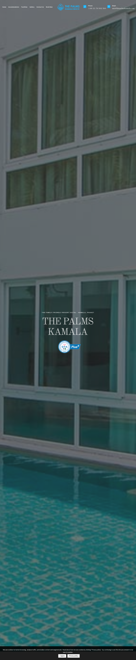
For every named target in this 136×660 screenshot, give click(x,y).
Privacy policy (73, 656)
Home (4, 7)
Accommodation (13, 7)
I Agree (62, 656)
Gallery (32, 7)
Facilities (24, 7)
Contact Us (40, 7)
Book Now (49, 7)
